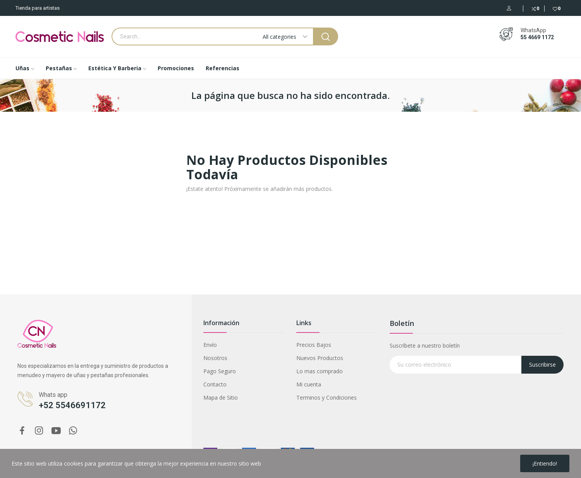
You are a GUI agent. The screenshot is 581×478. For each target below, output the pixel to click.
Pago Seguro (219, 371)
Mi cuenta (308, 384)
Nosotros (215, 358)
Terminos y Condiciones (326, 397)
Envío (210, 344)
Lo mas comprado (319, 371)
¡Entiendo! (545, 463)
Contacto (215, 384)
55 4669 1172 (537, 37)
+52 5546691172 (72, 405)
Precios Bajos (313, 344)
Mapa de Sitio (220, 397)
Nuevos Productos (319, 358)
